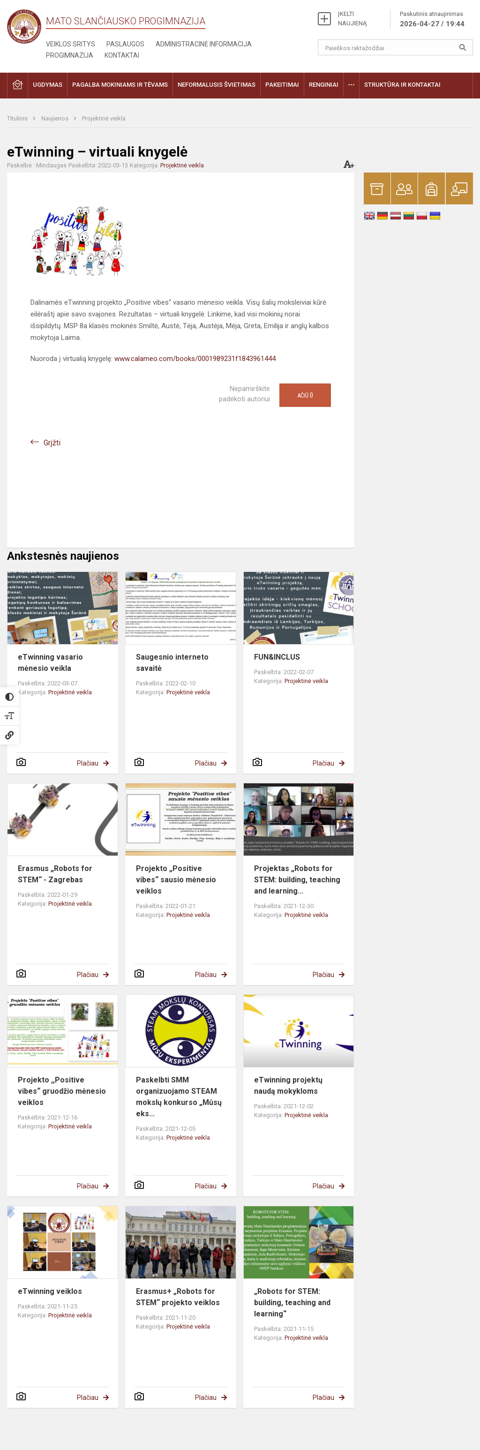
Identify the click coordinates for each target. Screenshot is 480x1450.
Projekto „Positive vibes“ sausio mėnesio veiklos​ (176, 879)
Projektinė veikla (104, 118)
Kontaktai (122, 55)
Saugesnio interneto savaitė (172, 663)
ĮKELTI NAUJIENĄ (352, 18)
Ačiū (305, 395)
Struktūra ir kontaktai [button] (402, 84)
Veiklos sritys (70, 44)
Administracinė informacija (204, 44)
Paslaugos (125, 44)
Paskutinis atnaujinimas (432, 19)
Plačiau (87, 763)
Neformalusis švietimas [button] (216, 84)
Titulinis (18, 118)
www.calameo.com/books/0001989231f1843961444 (195, 358)
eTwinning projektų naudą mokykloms (288, 1085)
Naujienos (55, 118)
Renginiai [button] (323, 84)
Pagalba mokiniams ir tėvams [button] (120, 84)
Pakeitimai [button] (282, 84)
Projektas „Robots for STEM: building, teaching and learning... (297, 879)
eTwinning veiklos (50, 1291)
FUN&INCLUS (277, 657)
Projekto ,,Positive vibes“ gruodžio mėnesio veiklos (62, 1091)
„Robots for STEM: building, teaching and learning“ (292, 1302)
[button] (18, 85)
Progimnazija (69, 55)
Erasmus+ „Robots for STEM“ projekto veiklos (178, 1297)
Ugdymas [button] (47, 84)
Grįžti (52, 442)
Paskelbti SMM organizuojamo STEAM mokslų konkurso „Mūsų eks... (179, 1096)
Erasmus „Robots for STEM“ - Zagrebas (55, 874)
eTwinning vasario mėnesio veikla (50, 663)
